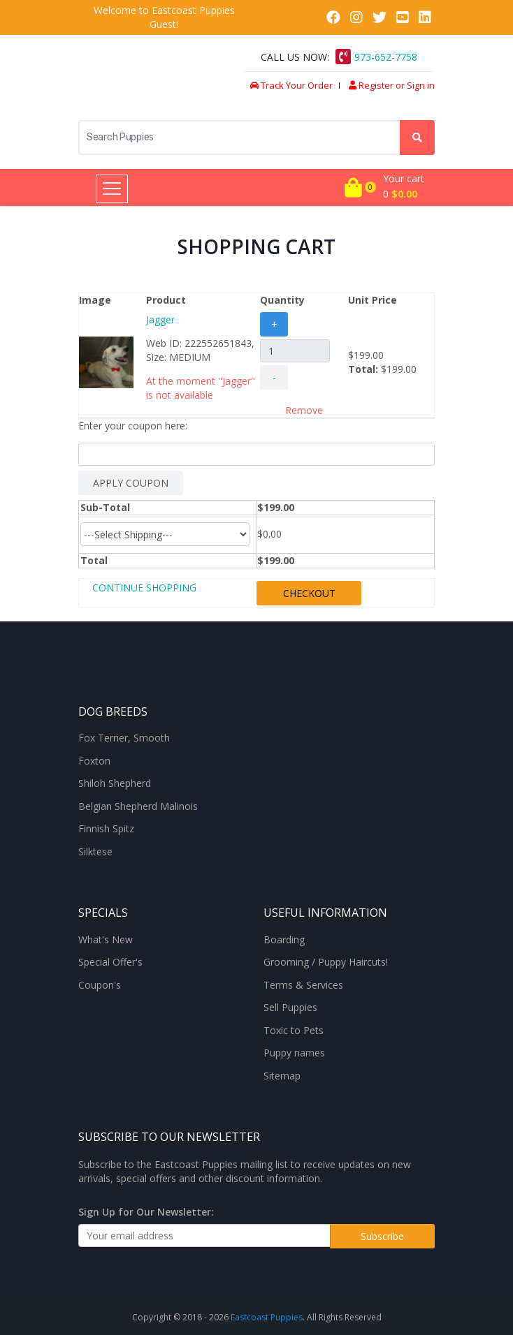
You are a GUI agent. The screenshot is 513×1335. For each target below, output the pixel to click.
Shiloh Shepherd (114, 783)
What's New (105, 940)
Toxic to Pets (293, 1030)
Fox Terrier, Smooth (124, 738)
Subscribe (382, 1236)
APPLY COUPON (130, 482)
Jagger (160, 319)
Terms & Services (303, 985)
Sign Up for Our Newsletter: (146, 1211)
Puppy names (294, 1053)
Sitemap (282, 1076)
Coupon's (99, 985)
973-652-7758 (385, 57)
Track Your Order (291, 85)
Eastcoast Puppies (267, 1317)
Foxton (94, 761)
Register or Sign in (392, 85)
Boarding (284, 940)
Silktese (95, 852)
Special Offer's (110, 962)
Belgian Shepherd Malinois (138, 806)
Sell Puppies (290, 1007)
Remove (304, 410)
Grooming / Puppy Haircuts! (325, 962)
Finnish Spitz (106, 829)
